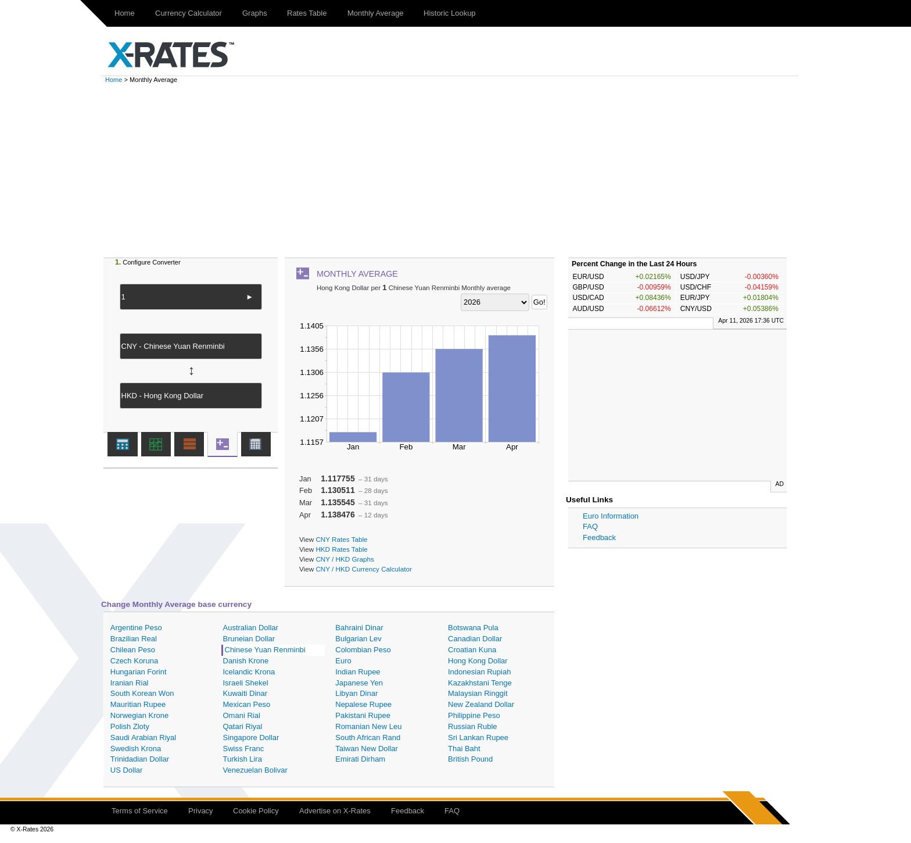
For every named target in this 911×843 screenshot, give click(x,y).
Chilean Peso (132, 649)
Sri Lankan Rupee (478, 737)
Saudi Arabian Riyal (143, 737)
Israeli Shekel (245, 682)
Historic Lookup (450, 13)
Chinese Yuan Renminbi (265, 649)
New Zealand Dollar (481, 704)
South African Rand (367, 737)
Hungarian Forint (138, 671)
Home (124, 13)
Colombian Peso (362, 649)
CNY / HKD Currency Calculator (363, 569)
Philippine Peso (474, 715)
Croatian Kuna (472, 649)
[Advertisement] (455, 170)
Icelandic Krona (249, 671)
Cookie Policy (256, 810)
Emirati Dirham (360, 759)
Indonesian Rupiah (479, 671)
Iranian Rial (129, 682)
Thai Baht (464, 748)
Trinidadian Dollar (139, 759)
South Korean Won (142, 693)
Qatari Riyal (243, 726)
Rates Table (307, 13)
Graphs (254, 13)
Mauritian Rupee (138, 704)
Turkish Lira (242, 759)
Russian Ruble (472, 726)
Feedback (599, 537)
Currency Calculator (188, 13)
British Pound (470, 759)
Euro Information (611, 516)
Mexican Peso (247, 704)
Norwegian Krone (139, 715)
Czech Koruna (134, 660)
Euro (343, 660)
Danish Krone (246, 660)
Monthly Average (375, 13)
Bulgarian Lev (358, 638)
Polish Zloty (129, 726)
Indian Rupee (357, 671)
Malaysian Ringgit (478, 693)
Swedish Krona (135, 748)
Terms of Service (140, 810)
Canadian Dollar (475, 638)
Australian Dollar (250, 627)
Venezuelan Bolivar (255, 770)
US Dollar (126, 770)
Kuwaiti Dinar (245, 693)
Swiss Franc (243, 748)
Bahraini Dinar (359, 627)
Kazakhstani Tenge (480, 682)
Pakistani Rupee (362, 715)
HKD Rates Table (341, 549)
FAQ (590, 526)
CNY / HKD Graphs (344, 559)
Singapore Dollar (251, 737)
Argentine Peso (136, 627)
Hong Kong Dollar (478, 660)
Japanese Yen (359, 682)
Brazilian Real (133, 638)
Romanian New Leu (368, 726)
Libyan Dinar (356, 693)
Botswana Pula (473, 627)
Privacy (200, 810)
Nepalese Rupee (363, 704)
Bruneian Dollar (249, 638)
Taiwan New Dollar (366, 748)
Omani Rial (241, 715)
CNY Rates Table (341, 539)
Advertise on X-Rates (335, 810)
